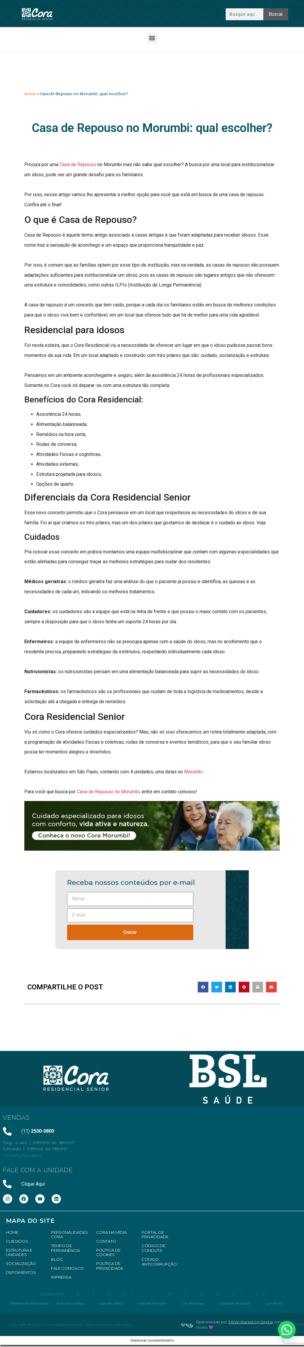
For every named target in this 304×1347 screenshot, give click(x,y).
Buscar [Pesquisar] (276, 14)
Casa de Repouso (77, 164)
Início (30, 93)
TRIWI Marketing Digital (250, 1322)
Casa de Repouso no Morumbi (108, 791)
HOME (12, 1232)
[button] (152, 38)
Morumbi (193, 772)
